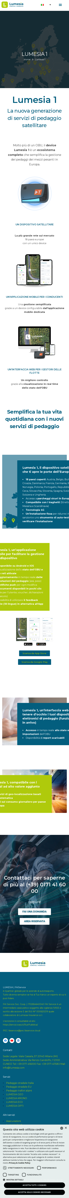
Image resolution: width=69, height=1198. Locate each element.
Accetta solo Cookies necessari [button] (34, 1192)
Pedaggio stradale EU (19, 1086)
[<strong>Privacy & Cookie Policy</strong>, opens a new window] (19, 1163)
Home (27, 59)
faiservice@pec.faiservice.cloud (24, 1030)
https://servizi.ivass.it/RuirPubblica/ (20, 1024)
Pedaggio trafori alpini (19, 1090)
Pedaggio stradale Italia (20, 1083)
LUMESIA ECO (14, 1102)
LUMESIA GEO (14, 1094)
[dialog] (34, 1161)
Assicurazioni (13, 1121)
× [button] (66, 1128)
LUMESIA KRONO (16, 1098)
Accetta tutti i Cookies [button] (34, 1185)
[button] (60, 4)
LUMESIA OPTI (15, 1105)
